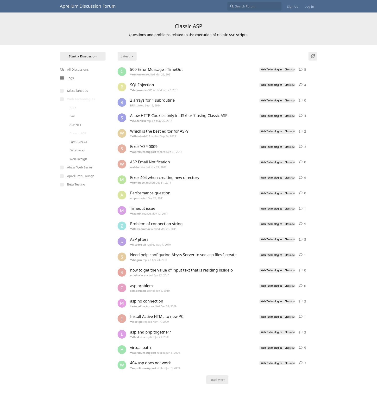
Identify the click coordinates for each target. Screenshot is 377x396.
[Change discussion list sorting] (127, 56)
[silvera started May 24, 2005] (122, 257)
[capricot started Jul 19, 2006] (122, 71)
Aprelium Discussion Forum (88, 6)
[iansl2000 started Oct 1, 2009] (122, 318)
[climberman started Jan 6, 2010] (122, 288)
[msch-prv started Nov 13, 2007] (122, 179)
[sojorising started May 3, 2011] (122, 148)
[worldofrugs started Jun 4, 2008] (122, 365)
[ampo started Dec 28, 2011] (122, 195)
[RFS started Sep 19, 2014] (122, 102)
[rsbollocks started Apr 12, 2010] (122, 272)
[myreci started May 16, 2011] (122, 210)
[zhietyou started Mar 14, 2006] (122, 226)
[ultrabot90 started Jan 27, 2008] (122, 241)
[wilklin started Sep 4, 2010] (122, 133)
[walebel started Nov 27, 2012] (122, 164)
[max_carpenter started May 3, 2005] (122, 303)
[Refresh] (312, 56)
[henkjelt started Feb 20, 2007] (122, 349)
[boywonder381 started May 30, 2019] (122, 87)
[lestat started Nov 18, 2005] (122, 334)
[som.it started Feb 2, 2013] (122, 117)
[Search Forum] (254, 6)
